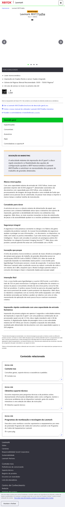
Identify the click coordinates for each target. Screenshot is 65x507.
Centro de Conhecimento (13, 485)
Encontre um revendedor (11, 477)
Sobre (4, 445)
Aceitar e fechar (9, 503)
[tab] (28, 64)
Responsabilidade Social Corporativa (15, 452)
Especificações (9, 125)
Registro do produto (9, 473)
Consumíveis (8, 129)
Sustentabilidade (8, 455)
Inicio (24, 3)
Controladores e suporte (14, 144)
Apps (6, 139)
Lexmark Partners (8, 458)
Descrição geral (10, 120)
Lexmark (6, 442)
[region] (32, 499)
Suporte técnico (7, 470)
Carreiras (5, 449)
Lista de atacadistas (9, 480)
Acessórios (8, 134)
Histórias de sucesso (9, 492)
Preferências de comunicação (13, 467)
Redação (5, 488)
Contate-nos (8, 464)
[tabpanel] (32, 240)
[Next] (60, 42)
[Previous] (4, 42)
